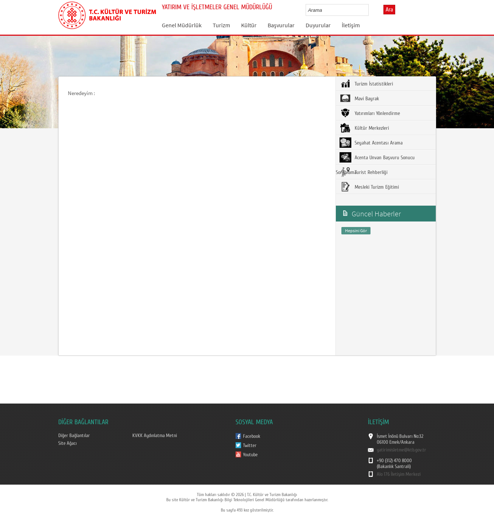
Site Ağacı (67, 443)
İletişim (351, 25)
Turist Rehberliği (363, 172)
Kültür (249, 25)
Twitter (250, 446)
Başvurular (281, 25)
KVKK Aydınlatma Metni (154, 436)
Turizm (221, 25)
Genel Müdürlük (182, 25)
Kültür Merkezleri (364, 128)
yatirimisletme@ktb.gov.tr (401, 450)
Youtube (250, 455)
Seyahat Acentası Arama (371, 142)
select (370, 10)
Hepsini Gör (356, 230)
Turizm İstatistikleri (366, 83)
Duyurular (318, 25)
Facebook (251, 436)
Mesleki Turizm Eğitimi (369, 187)
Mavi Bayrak (359, 98)
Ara (389, 9)
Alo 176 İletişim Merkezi (399, 474)
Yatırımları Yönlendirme (370, 113)
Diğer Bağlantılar (74, 436)
